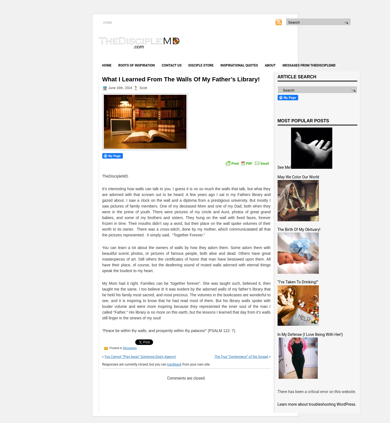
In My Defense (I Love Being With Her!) (310, 334)
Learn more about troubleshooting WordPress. (317, 404)
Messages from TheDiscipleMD (309, 65)
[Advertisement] (295, 43)
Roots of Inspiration (136, 65)
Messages (130, 348)
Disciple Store (201, 65)
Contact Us (171, 65)
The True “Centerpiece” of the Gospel (241, 357)
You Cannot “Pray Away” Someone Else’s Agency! (140, 357)
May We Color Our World (298, 177)
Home (107, 65)
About (270, 65)
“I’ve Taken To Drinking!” (298, 282)
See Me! (284, 167)
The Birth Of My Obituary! (299, 229)
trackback (174, 364)
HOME (107, 22)
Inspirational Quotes (239, 65)
